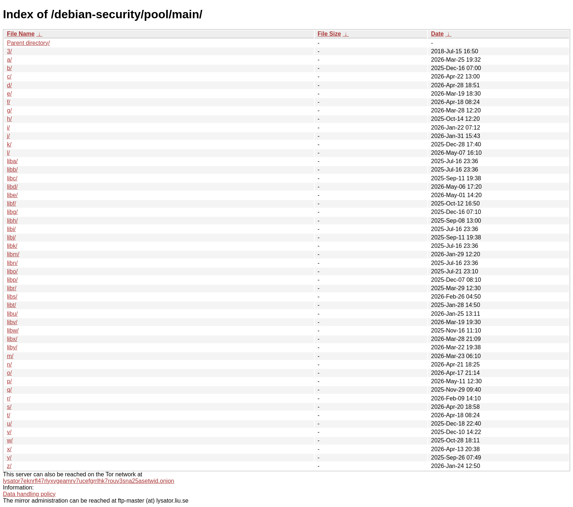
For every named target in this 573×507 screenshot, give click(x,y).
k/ (9, 144)
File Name (21, 34)
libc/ (12, 178)
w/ (10, 440)
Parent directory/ (28, 43)
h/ (9, 119)
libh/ (12, 221)
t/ (8, 415)
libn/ (12, 263)
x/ (9, 449)
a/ (9, 60)
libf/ (11, 203)
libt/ (11, 305)
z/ (9, 466)
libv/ (12, 322)
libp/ (12, 280)
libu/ (12, 314)
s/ (9, 407)
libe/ (12, 195)
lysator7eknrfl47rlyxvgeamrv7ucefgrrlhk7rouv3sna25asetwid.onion (88, 481)
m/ (10, 356)
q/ (9, 390)
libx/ (12, 339)
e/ (9, 94)
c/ (9, 76)
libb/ (12, 169)
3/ (9, 51)
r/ (9, 398)
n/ (9, 364)
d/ (9, 85)
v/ (9, 432)
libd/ (12, 187)
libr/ (11, 288)
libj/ (11, 237)
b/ (9, 68)
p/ (9, 381)
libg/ (12, 212)
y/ (9, 457)
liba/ (12, 161)
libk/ (12, 246)
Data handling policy (29, 494)
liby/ (12, 347)
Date (437, 34)
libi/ (11, 229)
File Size (329, 34)
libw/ (13, 330)
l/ (8, 153)
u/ (9, 423)
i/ (8, 127)
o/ (9, 373)
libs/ (12, 296)
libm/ (13, 254)
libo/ (12, 271)
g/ (9, 110)
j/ (8, 136)
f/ (8, 102)
